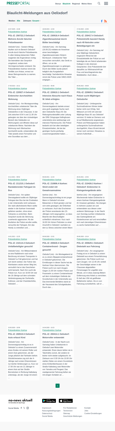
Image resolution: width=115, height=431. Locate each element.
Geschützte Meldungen (72, 425)
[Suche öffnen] (99, 3)
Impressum (46, 417)
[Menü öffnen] (106, 3)
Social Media (47, 425)
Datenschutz (47, 423)
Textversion (68, 420)
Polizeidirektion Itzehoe (18, 32)
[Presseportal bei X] (23, 417)
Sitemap (66, 423)
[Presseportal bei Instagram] (27, 417)
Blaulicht (66, 4)
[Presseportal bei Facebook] (20, 417)
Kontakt (87, 417)
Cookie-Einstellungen (93, 423)
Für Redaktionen (70, 417)
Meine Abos (87, 4)
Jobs (86, 420)
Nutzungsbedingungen (51, 420)
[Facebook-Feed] (102, 21)
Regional (76, 4)
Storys (58, 4)
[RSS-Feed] (105, 21)
